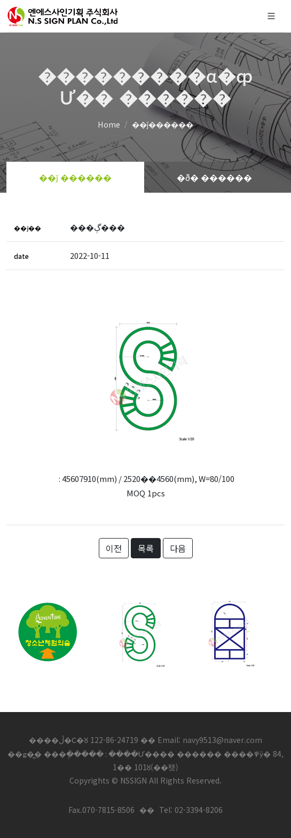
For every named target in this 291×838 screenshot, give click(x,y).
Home (109, 124)
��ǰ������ (162, 124)
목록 (146, 548)
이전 (114, 548)
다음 (178, 548)
